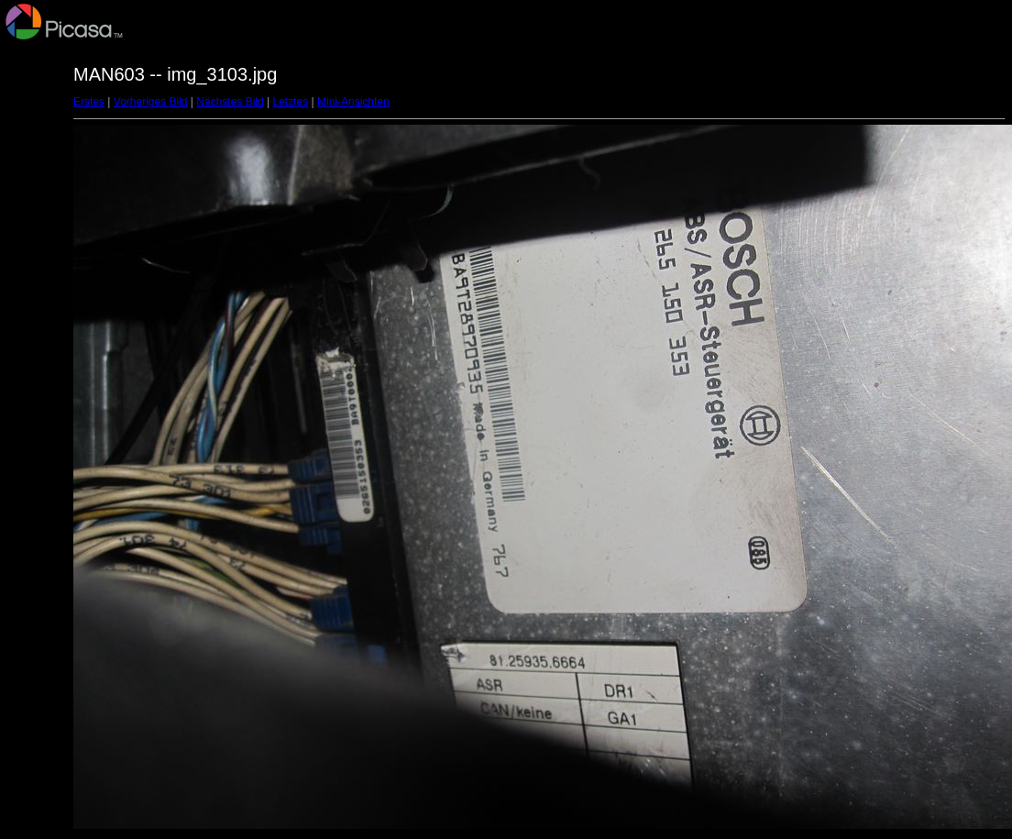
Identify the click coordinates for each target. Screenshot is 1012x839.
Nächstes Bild (229, 101)
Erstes (88, 101)
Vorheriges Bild (151, 101)
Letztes (291, 101)
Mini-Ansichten (353, 101)
